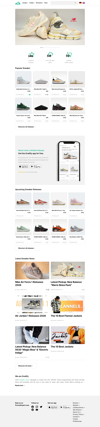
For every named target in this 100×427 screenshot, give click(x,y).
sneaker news (24, 380)
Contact (76, 417)
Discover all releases (27, 127)
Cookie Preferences (77, 420)
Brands (75, 403)
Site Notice (77, 410)
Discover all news (26, 366)
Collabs (31, 2)
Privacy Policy (78, 414)
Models (75, 405)
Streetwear (39, 2)
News (46, 2)
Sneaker (24, 2)
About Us (76, 412)
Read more (20, 385)
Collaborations (78, 407)
